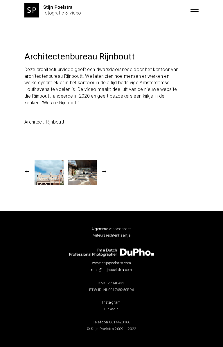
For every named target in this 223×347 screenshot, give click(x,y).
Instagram (111, 302)
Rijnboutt (55, 122)
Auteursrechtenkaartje (111, 235)
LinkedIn (111, 309)
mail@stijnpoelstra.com (111, 269)
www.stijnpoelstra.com (111, 263)
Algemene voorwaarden (111, 229)
